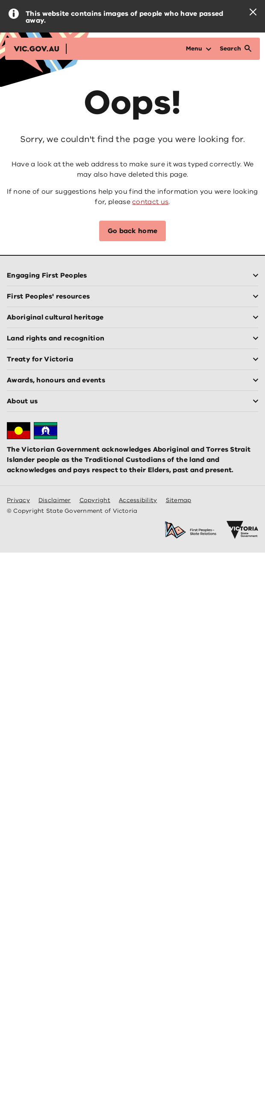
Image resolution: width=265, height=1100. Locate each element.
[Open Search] (235, 49)
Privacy (18, 500)
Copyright (95, 500)
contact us (150, 202)
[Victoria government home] (242, 530)
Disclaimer (54, 500)
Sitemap (178, 500)
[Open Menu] (198, 49)
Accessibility (138, 500)
